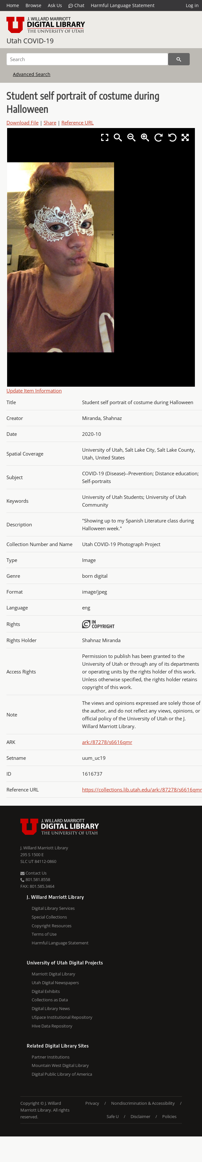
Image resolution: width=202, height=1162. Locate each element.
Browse (33, 5)
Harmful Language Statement (122, 5)
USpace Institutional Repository (62, 1017)
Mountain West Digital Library (60, 1065)
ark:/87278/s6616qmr (107, 742)
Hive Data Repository (52, 1026)
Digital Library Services (53, 908)
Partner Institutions (50, 1057)
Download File (22, 122)
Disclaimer (140, 1116)
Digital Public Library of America (62, 1074)
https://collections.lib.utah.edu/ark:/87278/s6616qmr (142, 789)
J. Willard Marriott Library (44, 848)
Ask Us (55, 5)
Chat (76, 5)
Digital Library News (51, 1008)
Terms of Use (44, 934)
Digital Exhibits (46, 991)
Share (50, 122)
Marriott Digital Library (53, 974)
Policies (169, 1116)
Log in (192, 5)
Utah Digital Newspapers (55, 982)
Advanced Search (31, 74)
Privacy (92, 1103)
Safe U (113, 1116)
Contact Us (33, 873)
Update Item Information (34, 390)
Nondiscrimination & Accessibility (143, 1103)
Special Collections (49, 917)
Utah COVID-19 (30, 40)
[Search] (87, 59)
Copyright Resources (51, 926)
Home (12, 5)
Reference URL (77, 122)
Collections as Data (50, 1000)
